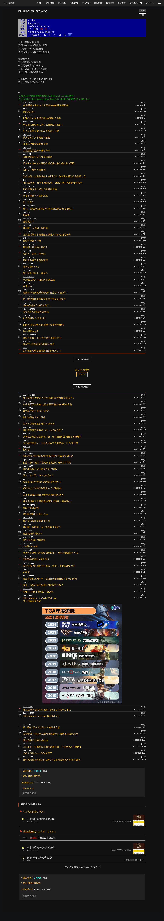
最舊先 (43, 837)
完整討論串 (28, 831)
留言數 (52, 837)
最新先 (33, 837)
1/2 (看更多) (34, 35)
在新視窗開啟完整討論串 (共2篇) (82, 866)
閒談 (34, 771)
